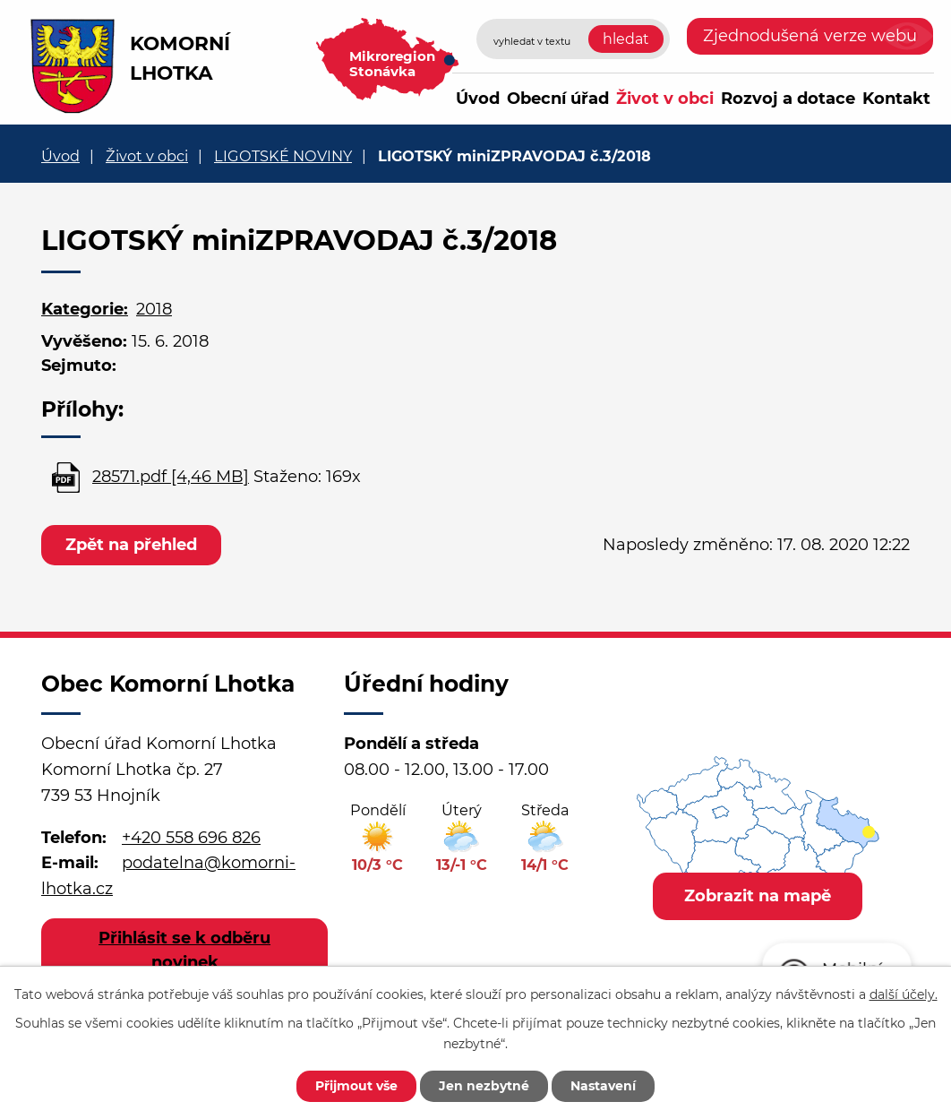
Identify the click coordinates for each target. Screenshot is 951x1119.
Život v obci (665, 98)
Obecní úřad (558, 98)
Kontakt (896, 98)
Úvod (478, 98)
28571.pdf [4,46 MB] (170, 476)
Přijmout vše (356, 1086)
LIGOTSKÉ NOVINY (283, 156)
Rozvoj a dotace (788, 98)
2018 (154, 309)
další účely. (904, 994)
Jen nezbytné (484, 1086)
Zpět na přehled (131, 545)
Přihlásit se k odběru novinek (184, 950)
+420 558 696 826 (191, 838)
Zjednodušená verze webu (810, 36)
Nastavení (603, 1086)
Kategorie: (84, 309)
